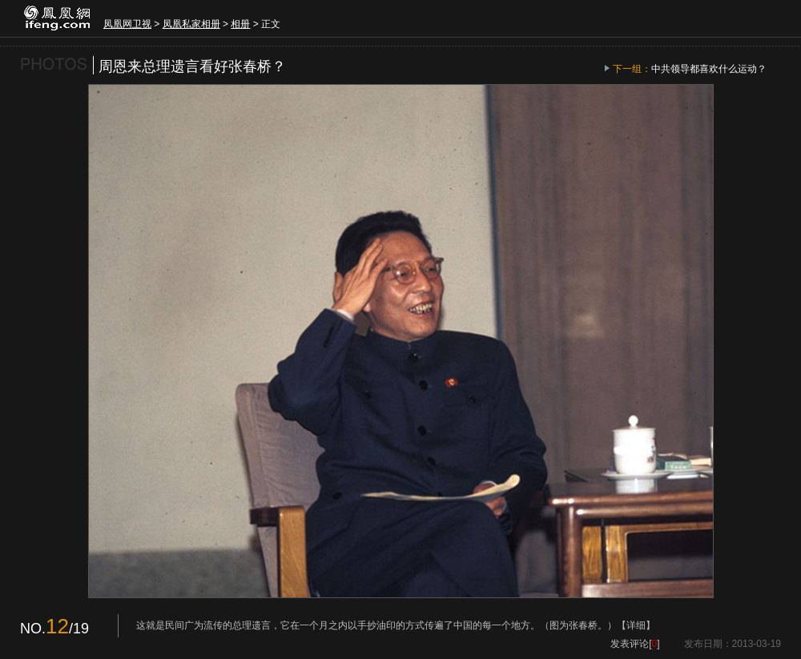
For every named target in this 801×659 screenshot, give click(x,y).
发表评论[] (634, 643)
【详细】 (636, 625)
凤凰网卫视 (127, 24)
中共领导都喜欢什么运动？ (709, 68)
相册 (240, 24)
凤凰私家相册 (191, 24)
